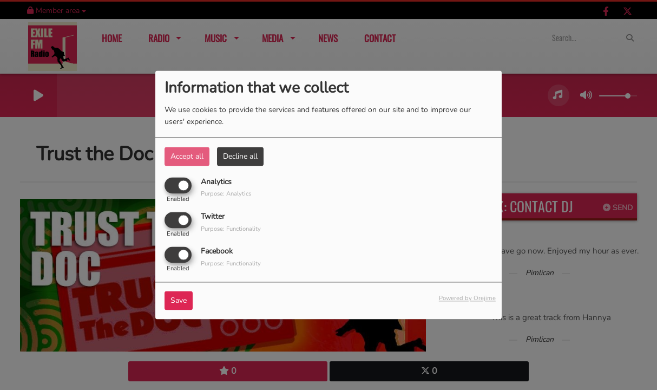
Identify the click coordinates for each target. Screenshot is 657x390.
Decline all (240, 156)
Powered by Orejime (467, 299)
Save (178, 301)
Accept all (186, 156)
